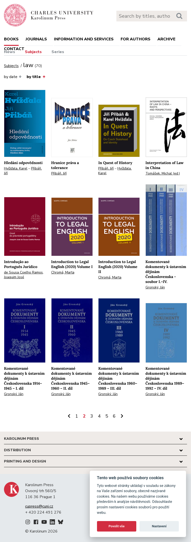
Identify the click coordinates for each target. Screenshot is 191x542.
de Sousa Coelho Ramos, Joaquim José (24, 274)
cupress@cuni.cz (39, 506)
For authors (135, 39)
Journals (36, 39)
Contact (14, 49)
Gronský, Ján (155, 287)
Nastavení (159, 526)
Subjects (33, 52)
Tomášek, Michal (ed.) (162, 173)
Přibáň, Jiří (59, 173)
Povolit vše (117, 526)
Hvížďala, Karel (15, 168)
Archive (166, 39)
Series (57, 52)
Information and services (84, 39)
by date (13, 77)
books (11, 39)
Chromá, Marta (62, 272)
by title (36, 77)
